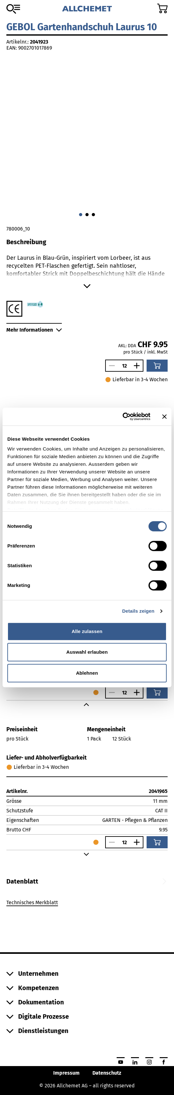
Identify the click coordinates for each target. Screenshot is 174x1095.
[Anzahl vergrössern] (138, 365)
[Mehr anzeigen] (87, 286)
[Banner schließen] (164, 416)
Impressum (66, 1073)
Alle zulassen (87, 631)
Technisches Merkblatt (32, 902)
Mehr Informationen (34, 330)
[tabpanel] (87, 903)
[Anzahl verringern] (110, 365)
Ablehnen (87, 673)
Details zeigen (138, 611)
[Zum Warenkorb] (162, 8)
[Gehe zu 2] (93, 214)
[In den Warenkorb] (157, 366)
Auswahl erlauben (87, 652)
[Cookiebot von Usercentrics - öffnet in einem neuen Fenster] (122, 416)
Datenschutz (106, 1073)
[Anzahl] (124, 366)
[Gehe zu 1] (87, 214)
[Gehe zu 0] (80, 214)
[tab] (22, 881)
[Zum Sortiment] (13, 9)
